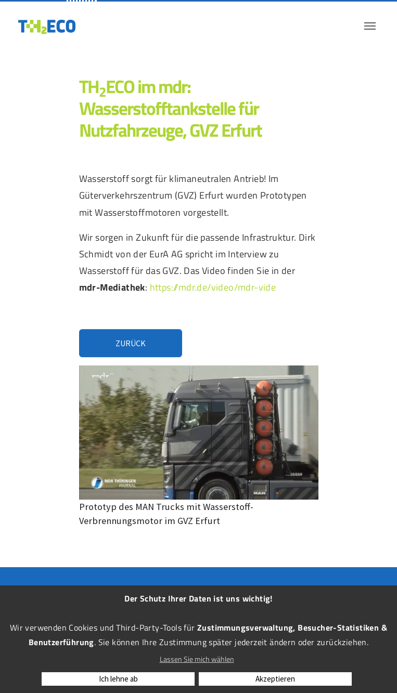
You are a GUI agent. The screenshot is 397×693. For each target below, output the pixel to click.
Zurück (131, 343)
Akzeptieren (275, 679)
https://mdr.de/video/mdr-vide (213, 287)
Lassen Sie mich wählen (197, 658)
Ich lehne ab (118, 679)
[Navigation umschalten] (370, 26)
